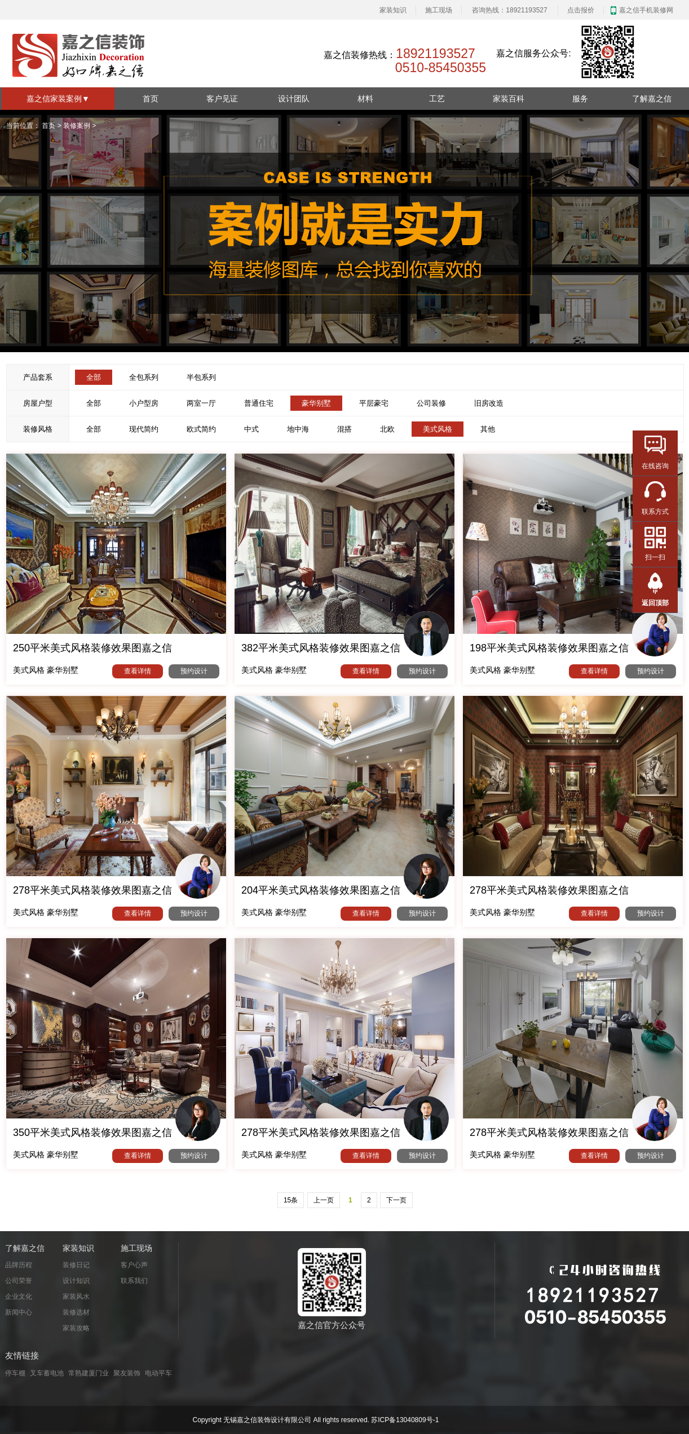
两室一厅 (201, 403)
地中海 (298, 429)
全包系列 (143, 377)
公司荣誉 (18, 1281)
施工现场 (438, 10)
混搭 (344, 429)
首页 (150, 98)
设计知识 (76, 1281)
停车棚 (15, 1373)
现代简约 (143, 429)
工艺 (437, 98)
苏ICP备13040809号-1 (405, 1420)
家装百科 (508, 98)
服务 (580, 98)
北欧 (387, 429)
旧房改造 (489, 403)
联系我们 (134, 1281)
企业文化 (18, 1296)
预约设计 (193, 671)
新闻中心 (18, 1312)
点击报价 (580, 10)
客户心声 (134, 1265)
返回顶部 (655, 603)
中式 (251, 429)
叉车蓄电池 (47, 1373)
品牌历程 (18, 1265)
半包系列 (201, 377)
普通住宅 (258, 403)
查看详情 (137, 671)
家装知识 (393, 10)
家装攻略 (76, 1328)
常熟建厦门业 (88, 1373)
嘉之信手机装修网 (646, 10)
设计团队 (294, 98)
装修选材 (76, 1312)
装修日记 (76, 1265)
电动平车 (158, 1373)
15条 (291, 1200)
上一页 (323, 1200)
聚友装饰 (126, 1373)
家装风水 (76, 1296)
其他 (487, 429)
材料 (365, 98)
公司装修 (431, 403)
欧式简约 (201, 429)
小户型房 (143, 403)
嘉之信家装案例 (58, 98)
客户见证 (222, 98)
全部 (93, 403)
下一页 (396, 1200)
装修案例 (76, 126)
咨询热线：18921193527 (509, 10)
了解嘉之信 (652, 98)
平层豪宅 (373, 403)
